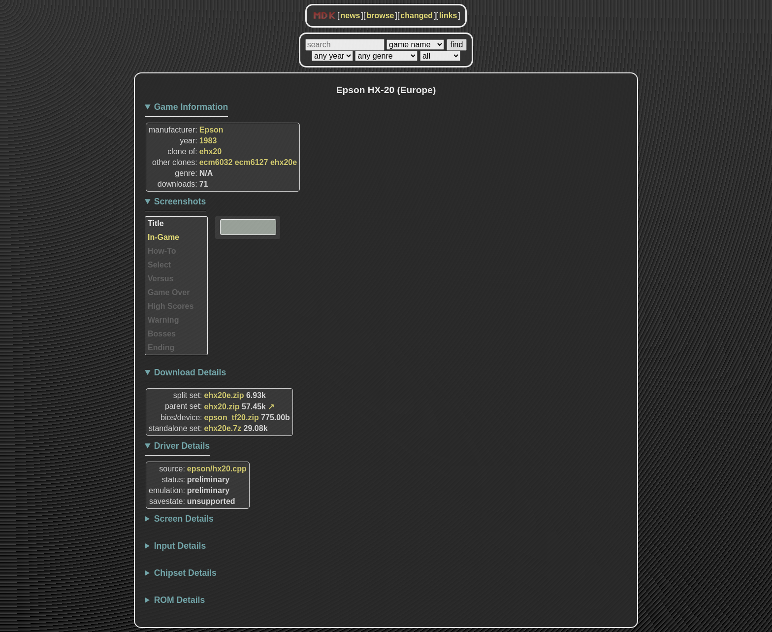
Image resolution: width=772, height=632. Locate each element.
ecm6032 (216, 162)
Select (159, 265)
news (350, 15)
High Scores (170, 306)
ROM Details (179, 600)
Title (156, 223)
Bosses (162, 334)
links (448, 15)
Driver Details (182, 446)
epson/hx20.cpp (217, 469)
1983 (208, 140)
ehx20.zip (222, 406)
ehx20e (283, 162)
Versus (160, 278)
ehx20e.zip (224, 395)
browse (380, 15)
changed (416, 15)
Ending (161, 347)
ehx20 (210, 151)
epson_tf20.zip (231, 417)
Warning (163, 320)
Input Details (180, 546)
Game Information (191, 107)
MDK (324, 16)
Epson (211, 130)
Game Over (169, 292)
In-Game (163, 237)
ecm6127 (251, 162)
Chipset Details (185, 573)
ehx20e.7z (223, 428)
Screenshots (180, 201)
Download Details (190, 372)
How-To (162, 251)
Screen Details (184, 519)
